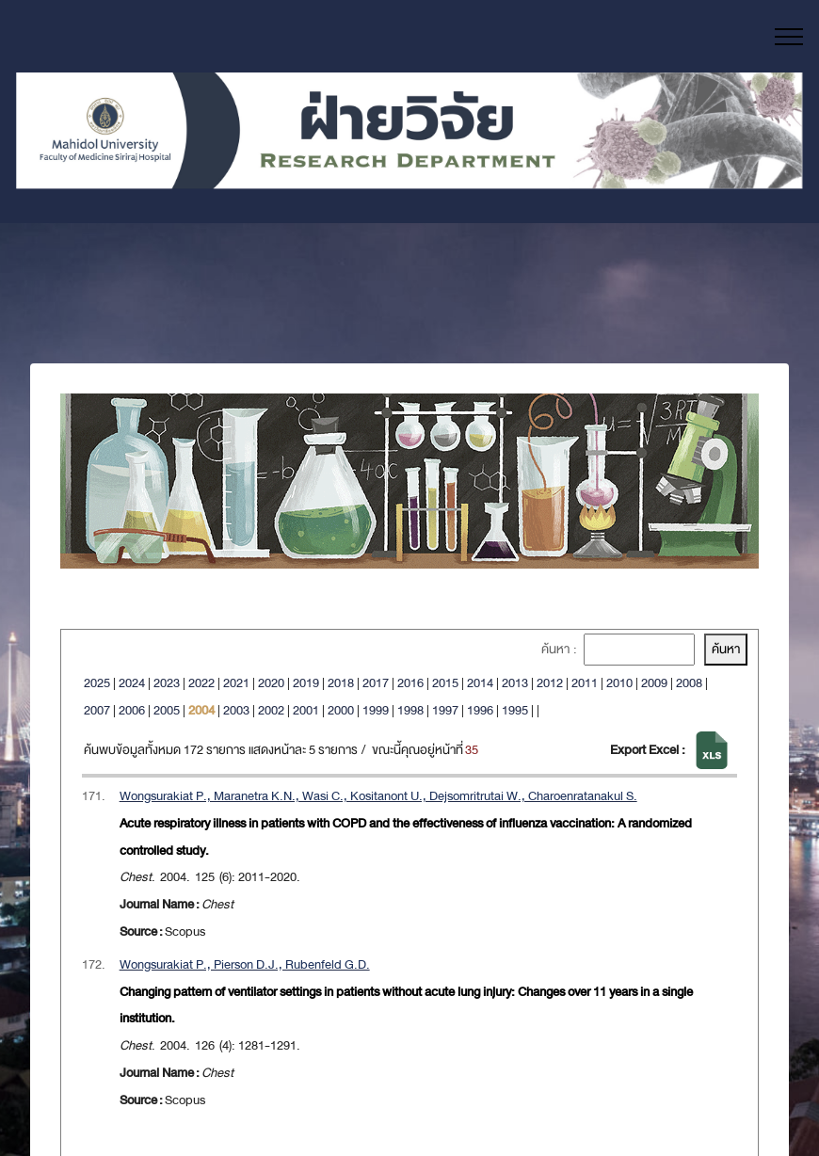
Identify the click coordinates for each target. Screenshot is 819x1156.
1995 (515, 710)
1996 (480, 710)
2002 (271, 710)
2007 (97, 710)
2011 (584, 683)
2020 (271, 683)
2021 (236, 683)
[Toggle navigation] (789, 36)
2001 (306, 710)
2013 (515, 683)
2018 (341, 683)
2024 (132, 683)
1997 (445, 710)
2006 (132, 710)
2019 (306, 683)
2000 (341, 710)
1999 (375, 710)
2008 (689, 683)
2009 (654, 683)
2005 (166, 710)
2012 (550, 683)
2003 (236, 710)
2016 (410, 683)
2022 (201, 683)
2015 (445, 683)
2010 (619, 683)
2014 (480, 683)
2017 (375, 683)
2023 (166, 683)
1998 (410, 710)
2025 (97, 683)
